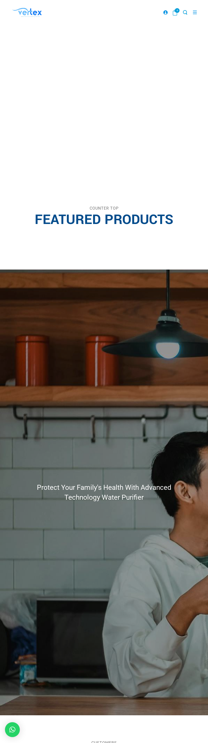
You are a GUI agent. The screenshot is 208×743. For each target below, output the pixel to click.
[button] (12, 729)
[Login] (165, 12)
